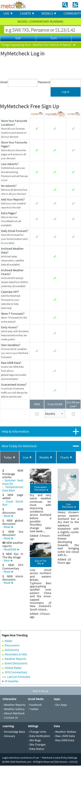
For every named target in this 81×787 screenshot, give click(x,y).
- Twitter (33, 709)
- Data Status (36, 749)
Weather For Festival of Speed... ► (54, 45)
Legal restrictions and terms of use (20, 757)
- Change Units (37, 732)
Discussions (12, 645)
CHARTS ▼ (27, 13)
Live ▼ (27, 457)
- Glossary (9, 736)
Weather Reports (15, 659)
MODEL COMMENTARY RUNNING (40, 21)
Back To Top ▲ (40, 691)
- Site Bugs (34, 740)
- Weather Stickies (65, 732)
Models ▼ (46, 457)
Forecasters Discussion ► (41, 488)
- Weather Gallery (14, 709)
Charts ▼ (66, 457)
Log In (65, 91)
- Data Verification (39, 736)
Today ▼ (10, 457)
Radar (8, 641)
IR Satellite (11, 681)
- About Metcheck (14, 713)
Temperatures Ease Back (12, 488)
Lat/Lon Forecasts (18, 677)
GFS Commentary (16, 672)
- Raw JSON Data (64, 736)
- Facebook (35, 705)
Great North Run (12, 503)
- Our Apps (60, 705)
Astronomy (12, 650)
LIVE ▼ (8, 13)
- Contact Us (10, 717)
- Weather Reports (14, 705)
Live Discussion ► (69, 505)
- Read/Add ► (11, 549)
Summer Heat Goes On (12, 481)
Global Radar (13, 668)
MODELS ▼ (49, 13)
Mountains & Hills (16, 654)
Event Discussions (16, 663)
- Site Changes (37, 744)
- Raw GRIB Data (64, 740)
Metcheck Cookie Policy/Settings (59, 757)
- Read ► (8, 516)
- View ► (7, 560)
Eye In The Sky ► (40, 562)
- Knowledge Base (14, 732)
